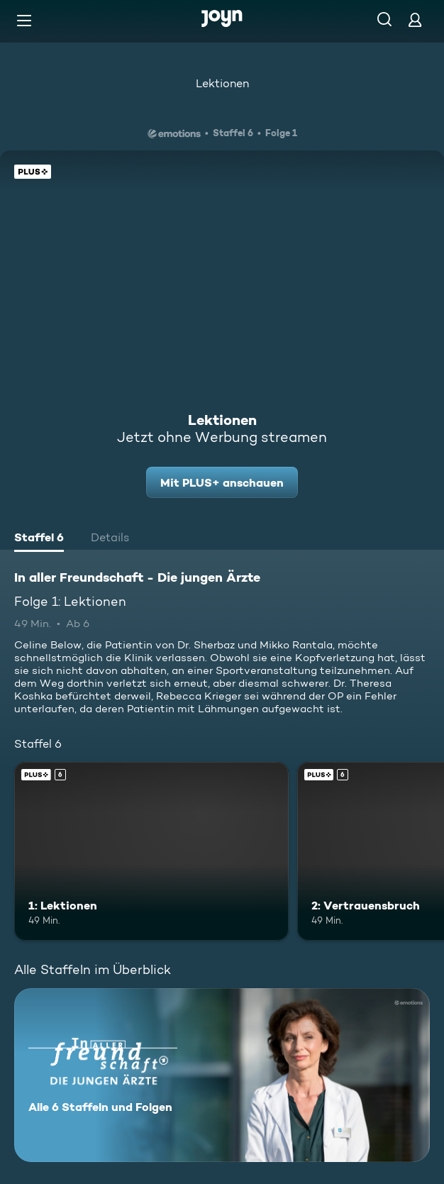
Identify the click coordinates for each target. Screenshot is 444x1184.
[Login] (415, 19)
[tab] (39, 539)
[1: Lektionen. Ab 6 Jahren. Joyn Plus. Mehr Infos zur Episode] (151, 851)
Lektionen (222, 83)
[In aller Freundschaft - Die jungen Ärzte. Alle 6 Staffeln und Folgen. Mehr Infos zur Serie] (222, 1075)
